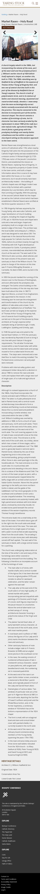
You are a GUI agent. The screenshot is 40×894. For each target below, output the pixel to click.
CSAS (4, 855)
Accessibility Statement (9, 882)
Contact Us (5, 876)
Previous (5, 35)
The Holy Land (7, 835)
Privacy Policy (5, 884)
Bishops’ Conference (9, 826)
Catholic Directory (8, 829)
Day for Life (6, 858)
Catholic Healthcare (8, 841)
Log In (3, 890)
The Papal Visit (7, 832)
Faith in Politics (7, 864)
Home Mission (7, 838)
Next (35, 35)
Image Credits (6, 887)
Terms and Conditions (8, 879)
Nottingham (8, 28)
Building (4, 14)
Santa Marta (6, 844)
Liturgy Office (6, 861)
